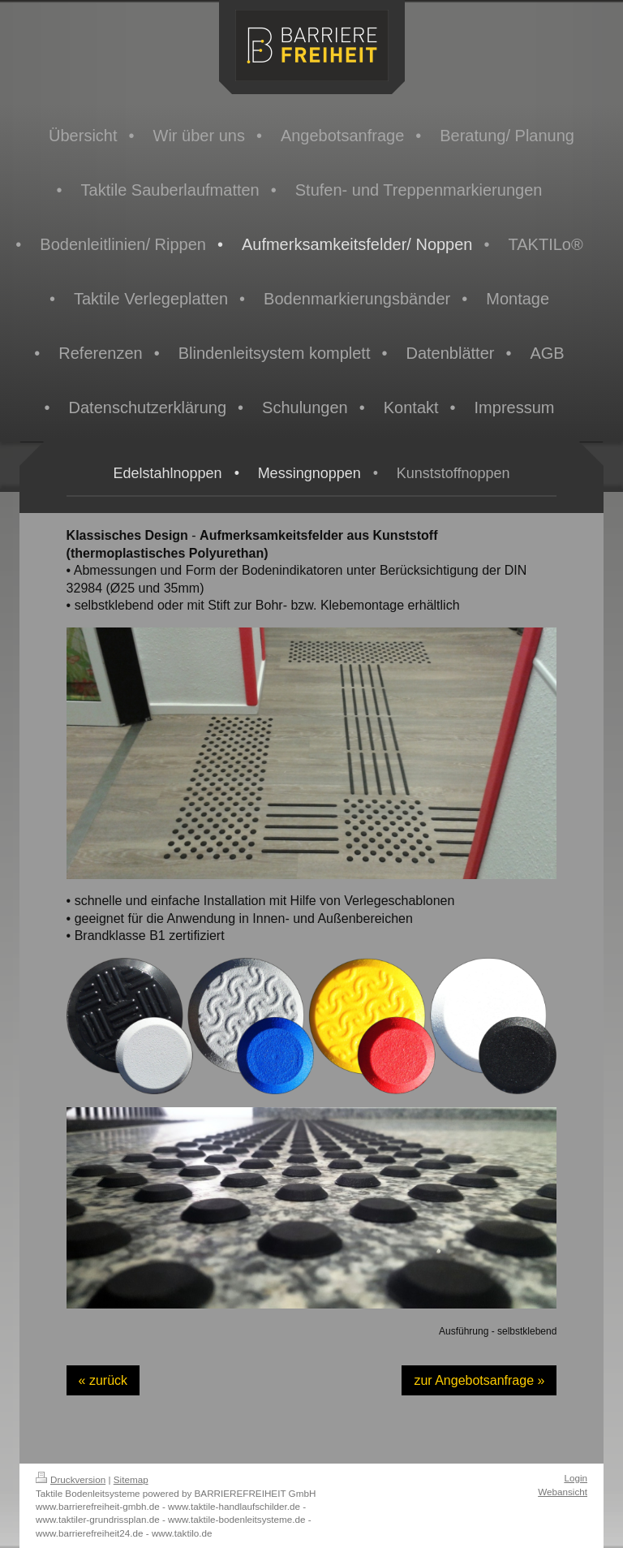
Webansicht (562, 1491)
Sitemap (131, 1479)
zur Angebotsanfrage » (479, 1380)
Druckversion (70, 1479)
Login (575, 1478)
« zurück (103, 1380)
